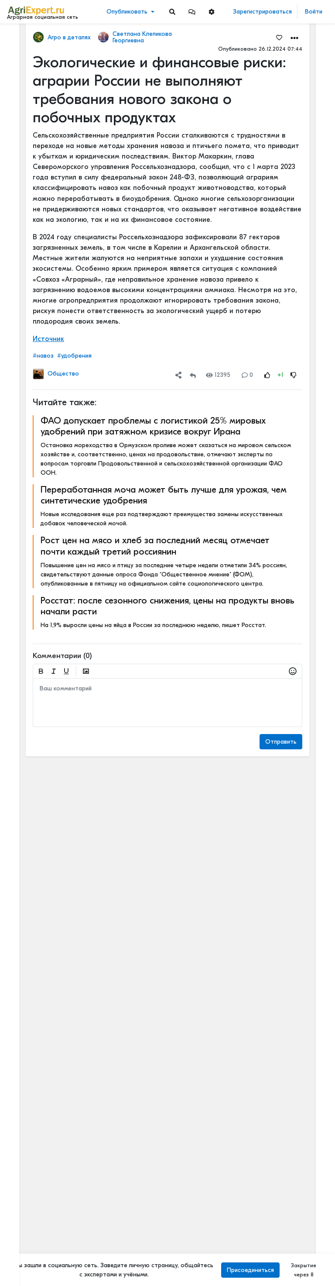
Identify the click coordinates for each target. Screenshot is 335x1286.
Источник (48, 339)
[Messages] (192, 11)
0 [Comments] (247, 375)
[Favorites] (279, 37)
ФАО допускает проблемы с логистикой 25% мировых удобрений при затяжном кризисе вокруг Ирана (153, 426)
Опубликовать (126, 11)
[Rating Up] (267, 375)
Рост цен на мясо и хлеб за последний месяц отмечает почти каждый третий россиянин (155, 545)
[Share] (178, 375)
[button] (192, 11)
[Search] (172, 11)
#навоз (43, 355)
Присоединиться (250, 1270)
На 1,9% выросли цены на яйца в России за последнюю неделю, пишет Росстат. (153, 625)
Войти (313, 11)
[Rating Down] (293, 375)
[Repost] (192, 375)
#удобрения (74, 355)
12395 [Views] (218, 375)
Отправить (281, 741)
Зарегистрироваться (262, 11)
